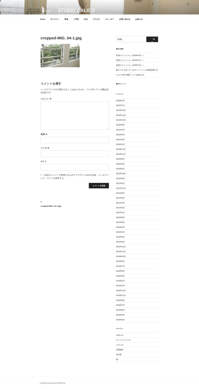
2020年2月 (120, 242)
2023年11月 (121, 154)
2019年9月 (120, 261)
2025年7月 (120, 105)
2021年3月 (120, 203)
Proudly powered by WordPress (52, 383)
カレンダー (109, 19)
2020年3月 (120, 237)
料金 (66, 19)
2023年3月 (120, 164)
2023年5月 (120, 159)
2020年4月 (120, 232)
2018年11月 (121, 295)
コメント (46, 99)
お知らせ (139, 19)
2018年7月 (120, 305)
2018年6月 (120, 310)
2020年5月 (120, 227)
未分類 (119, 354)
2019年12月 (121, 247)
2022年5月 (120, 178)
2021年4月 (120, 198)
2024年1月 (120, 144)
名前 (44, 134)
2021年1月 (120, 212)
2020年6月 (120, 222)
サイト (44, 161)
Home (42, 19)
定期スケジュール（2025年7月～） (130, 60)
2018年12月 (121, 290)
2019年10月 (121, 256)
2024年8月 (120, 125)
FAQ (86, 19)
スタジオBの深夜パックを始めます (130, 75)
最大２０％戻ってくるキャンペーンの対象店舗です (137, 70)
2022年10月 (121, 173)
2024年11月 (121, 115)
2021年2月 (120, 208)
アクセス (96, 19)
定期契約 (119, 350)
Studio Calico (76, 10)
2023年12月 (121, 149)
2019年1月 (120, 286)
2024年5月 (120, 135)
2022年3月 (120, 183)
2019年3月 (120, 276)
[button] (47, 11)
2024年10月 (121, 120)
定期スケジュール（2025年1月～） (130, 65)
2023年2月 (120, 169)
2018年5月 (120, 315)
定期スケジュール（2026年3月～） (130, 55)
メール (45, 148)
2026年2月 (120, 101)
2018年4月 (120, 320)
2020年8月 (120, 217)
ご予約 (76, 19)
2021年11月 (121, 188)
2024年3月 (120, 139)
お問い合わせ (124, 19)
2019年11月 (121, 252)
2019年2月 (120, 281)
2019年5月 (120, 271)
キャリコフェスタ (123, 340)
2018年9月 (120, 300)
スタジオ (119, 345)
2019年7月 (120, 266)
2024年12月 (121, 110)
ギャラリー (54, 19)
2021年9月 (120, 193)
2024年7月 (120, 130)
